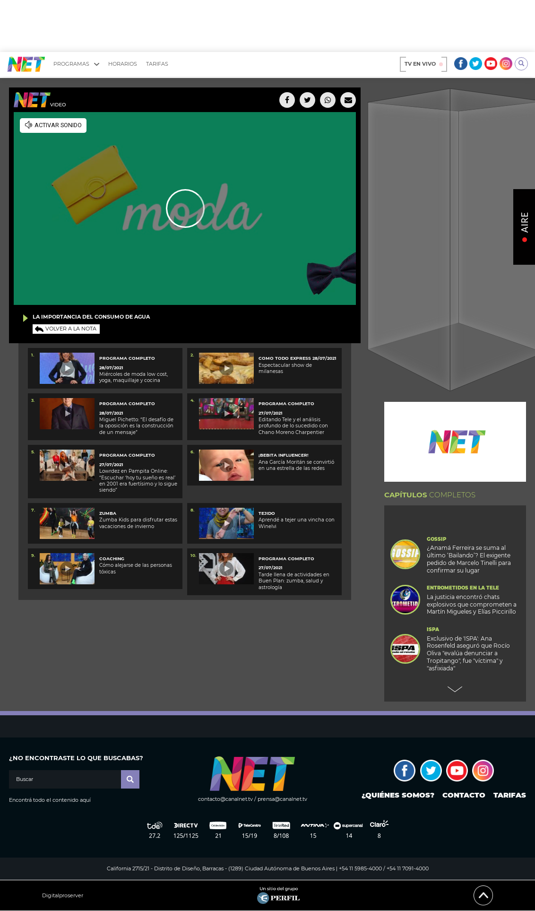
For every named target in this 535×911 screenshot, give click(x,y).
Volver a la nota (70, 328)
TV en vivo (424, 64)
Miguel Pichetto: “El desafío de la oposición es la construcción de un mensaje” (136, 425)
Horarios (122, 64)
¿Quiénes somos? (398, 794)
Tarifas (157, 64)
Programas (76, 64)
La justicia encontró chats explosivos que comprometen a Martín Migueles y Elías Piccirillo (472, 604)
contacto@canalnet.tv (225, 799)
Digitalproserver (62, 895)
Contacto (463, 794)
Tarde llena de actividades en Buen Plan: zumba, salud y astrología (294, 581)
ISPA (433, 629)
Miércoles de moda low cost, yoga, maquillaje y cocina (133, 377)
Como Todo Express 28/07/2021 (298, 358)
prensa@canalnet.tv (282, 799)
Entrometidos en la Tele (463, 588)
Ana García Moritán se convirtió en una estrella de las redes (296, 465)
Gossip (436, 539)
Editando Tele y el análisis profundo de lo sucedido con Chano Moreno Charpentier (293, 425)
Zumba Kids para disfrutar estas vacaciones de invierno (138, 523)
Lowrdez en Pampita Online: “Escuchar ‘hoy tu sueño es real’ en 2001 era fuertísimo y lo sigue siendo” (138, 480)
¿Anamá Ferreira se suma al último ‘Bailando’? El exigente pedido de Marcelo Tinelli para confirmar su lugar (469, 559)
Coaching (111, 558)
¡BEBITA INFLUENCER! (284, 455)
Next (455, 689)
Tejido (267, 513)
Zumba (107, 513)
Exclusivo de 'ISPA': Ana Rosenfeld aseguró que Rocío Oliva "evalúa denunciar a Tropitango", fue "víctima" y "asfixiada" (468, 653)
